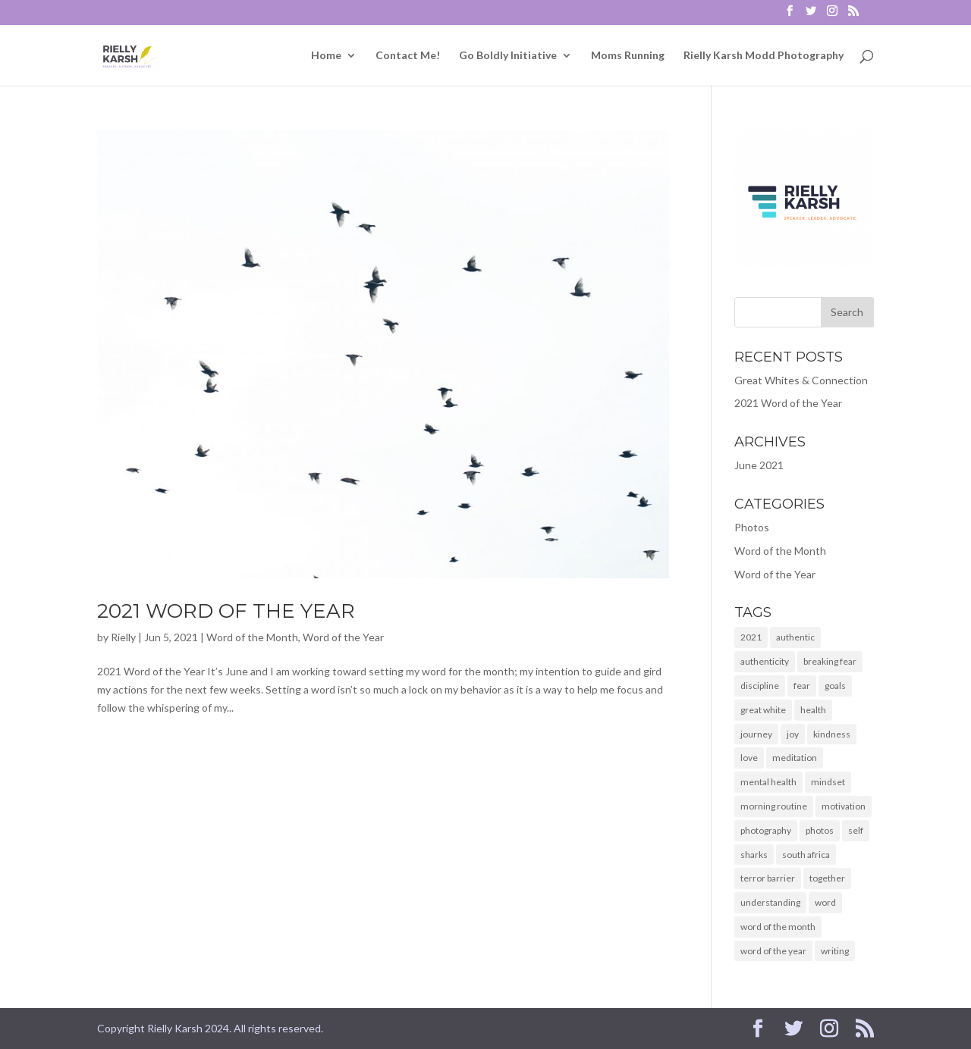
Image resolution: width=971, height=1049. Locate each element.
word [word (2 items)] (825, 902)
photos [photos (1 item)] (820, 830)
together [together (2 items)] (827, 878)
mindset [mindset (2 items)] (828, 782)
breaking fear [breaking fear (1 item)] (829, 661)
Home (326, 55)
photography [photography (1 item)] (765, 830)
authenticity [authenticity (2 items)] (764, 661)
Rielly (123, 637)
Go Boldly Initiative (508, 55)
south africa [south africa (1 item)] (806, 854)
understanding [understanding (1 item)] (770, 902)
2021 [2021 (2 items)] (751, 637)
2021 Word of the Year (226, 611)
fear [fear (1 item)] (801, 685)
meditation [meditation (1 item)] (794, 757)
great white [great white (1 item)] (763, 710)
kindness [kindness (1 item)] (831, 734)
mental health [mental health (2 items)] (768, 782)
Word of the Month (252, 637)
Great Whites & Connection (801, 380)
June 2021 (759, 465)
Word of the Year (343, 637)
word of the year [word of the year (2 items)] (773, 951)
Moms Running (628, 55)
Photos (751, 527)
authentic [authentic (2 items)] (795, 637)
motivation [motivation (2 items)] (844, 806)
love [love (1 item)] (749, 757)
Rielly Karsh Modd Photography (763, 55)
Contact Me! (408, 55)
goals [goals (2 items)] (835, 685)
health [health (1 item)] (813, 710)
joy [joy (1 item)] (793, 734)
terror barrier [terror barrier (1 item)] (767, 878)
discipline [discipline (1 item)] (759, 685)
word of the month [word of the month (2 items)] (777, 926)
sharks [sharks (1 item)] (754, 854)
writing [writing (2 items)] (835, 951)
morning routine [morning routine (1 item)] (773, 806)
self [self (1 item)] (855, 830)
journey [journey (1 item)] (756, 734)
